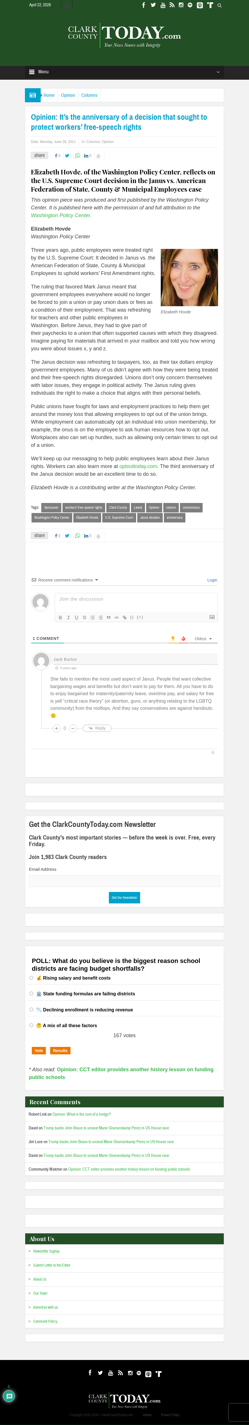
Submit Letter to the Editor (51, 1266)
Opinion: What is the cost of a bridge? (81, 1115)
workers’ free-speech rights (83, 507)
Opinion (76, 95)
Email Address (42, 869)
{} (132, 618)
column (171, 507)
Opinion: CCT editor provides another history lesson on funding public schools (129, 1170)
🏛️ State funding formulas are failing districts (85, 994)
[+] (140, 618)
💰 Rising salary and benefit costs (73, 978)
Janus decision (150, 518)
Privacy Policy (170, 1415)
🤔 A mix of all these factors (66, 1026)
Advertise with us (45, 1308)
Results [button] (60, 1051)
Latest (138, 507)
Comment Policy (45, 1322)
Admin (147, 1415)
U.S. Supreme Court (119, 518)
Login (211, 580)
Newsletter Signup (46, 1252)
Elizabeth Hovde (87, 518)
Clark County (118, 507)
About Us (39, 1280)
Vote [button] (39, 1051)
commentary (191, 507)
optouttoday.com (138, 466)
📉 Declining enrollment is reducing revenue (84, 1010)
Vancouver (51, 507)
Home (51, 95)
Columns (103, 95)
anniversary (175, 518)
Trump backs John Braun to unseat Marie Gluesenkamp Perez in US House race (106, 1128)
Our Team (40, 1294)
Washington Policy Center (51, 518)
